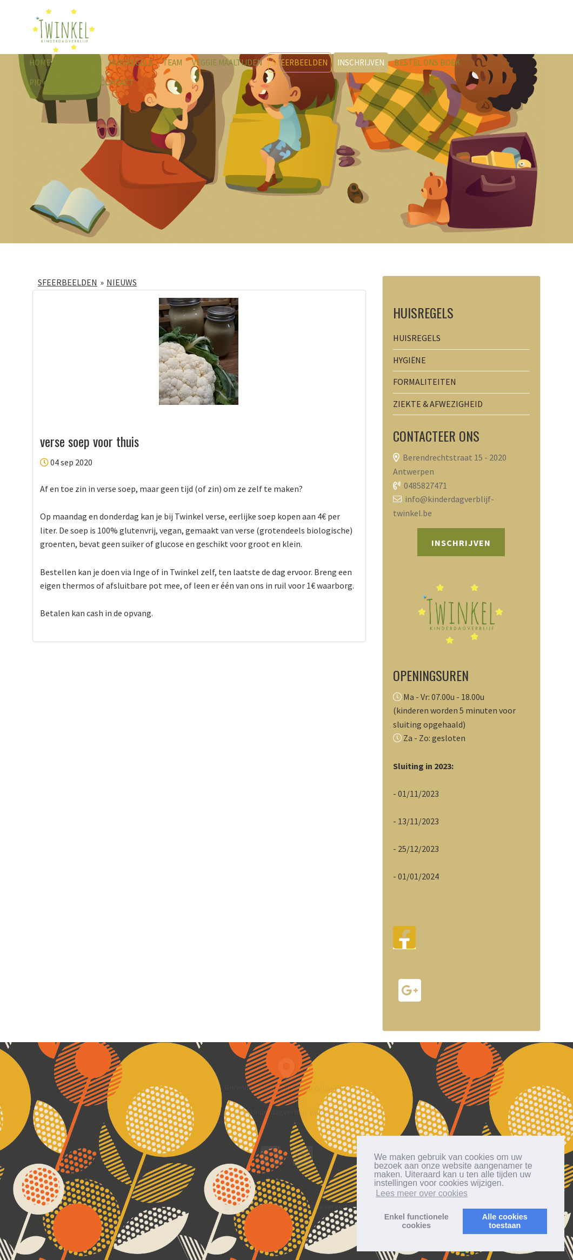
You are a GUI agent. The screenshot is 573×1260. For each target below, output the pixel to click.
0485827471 (425, 485)
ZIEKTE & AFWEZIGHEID (438, 403)
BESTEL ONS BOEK (427, 62)
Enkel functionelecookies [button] (416, 1221)
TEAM (172, 62)
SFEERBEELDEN (300, 62)
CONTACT (117, 82)
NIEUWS (121, 282)
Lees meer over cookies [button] (422, 1193)
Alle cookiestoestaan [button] (505, 1221)
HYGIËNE (409, 360)
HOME (39, 62)
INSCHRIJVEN (360, 62)
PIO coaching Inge (59, 82)
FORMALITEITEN (424, 381)
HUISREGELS (131, 62)
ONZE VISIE (79, 62)
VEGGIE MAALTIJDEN (227, 62)
